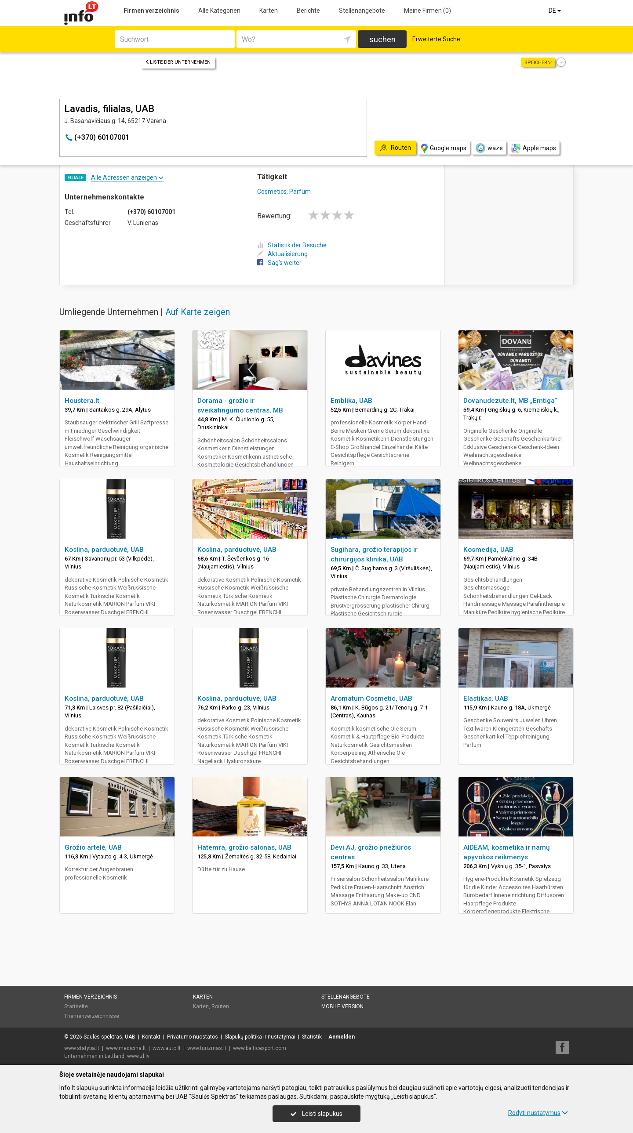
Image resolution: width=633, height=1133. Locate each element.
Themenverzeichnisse (91, 1016)
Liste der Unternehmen (178, 62)
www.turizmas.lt (206, 1048)
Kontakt (151, 1037)
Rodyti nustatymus (538, 1112)
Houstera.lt (82, 401)
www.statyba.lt (81, 1048)
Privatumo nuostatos (192, 1037)
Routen (220, 1006)
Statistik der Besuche (292, 245)
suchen (382, 39)
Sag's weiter (279, 262)
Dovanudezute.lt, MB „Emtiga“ (510, 401)
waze (489, 148)
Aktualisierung (282, 253)
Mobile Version (342, 1006)
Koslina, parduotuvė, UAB (104, 550)
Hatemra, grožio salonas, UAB (244, 847)
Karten (268, 10)
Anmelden (341, 1037)
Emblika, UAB (351, 401)
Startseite (76, 1006)
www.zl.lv (138, 1056)
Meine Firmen (427, 10)
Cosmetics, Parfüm (284, 191)
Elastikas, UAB (485, 698)
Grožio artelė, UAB (93, 847)
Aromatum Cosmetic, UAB (371, 698)
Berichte (308, 10)
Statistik (312, 1037)
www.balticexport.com (259, 1048)
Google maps (443, 148)
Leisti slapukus (316, 1113)
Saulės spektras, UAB (109, 1037)
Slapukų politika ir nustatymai (260, 1037)
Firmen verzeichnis (151, 10)
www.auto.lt (167, 1048)
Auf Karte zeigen (197, 312)
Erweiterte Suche (436, 39)
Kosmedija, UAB (488, 550)
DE (555, 10)
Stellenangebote (362, 10)
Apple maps (533, 148)
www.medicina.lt (126, 1048)
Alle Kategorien (219, 10)
